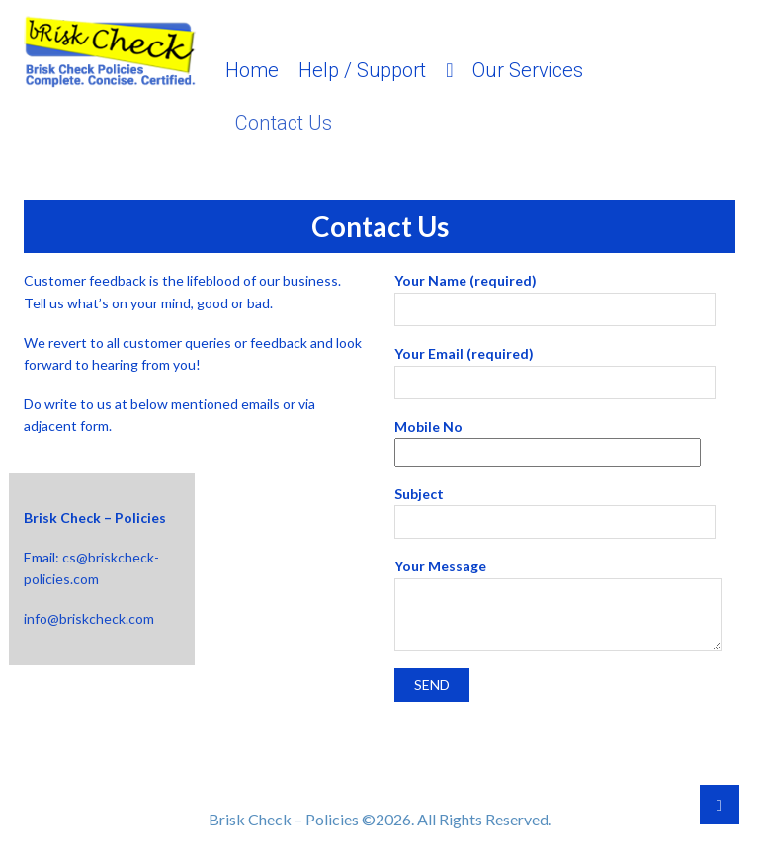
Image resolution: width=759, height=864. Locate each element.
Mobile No (547, 439)
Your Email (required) (555, 367)
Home (252, 70)
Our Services (527, 70)
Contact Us (283, 122)
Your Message (558, 577)
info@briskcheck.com (89, 618)
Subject (555, 508)
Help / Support (362, 70)
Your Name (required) (555, 294)
